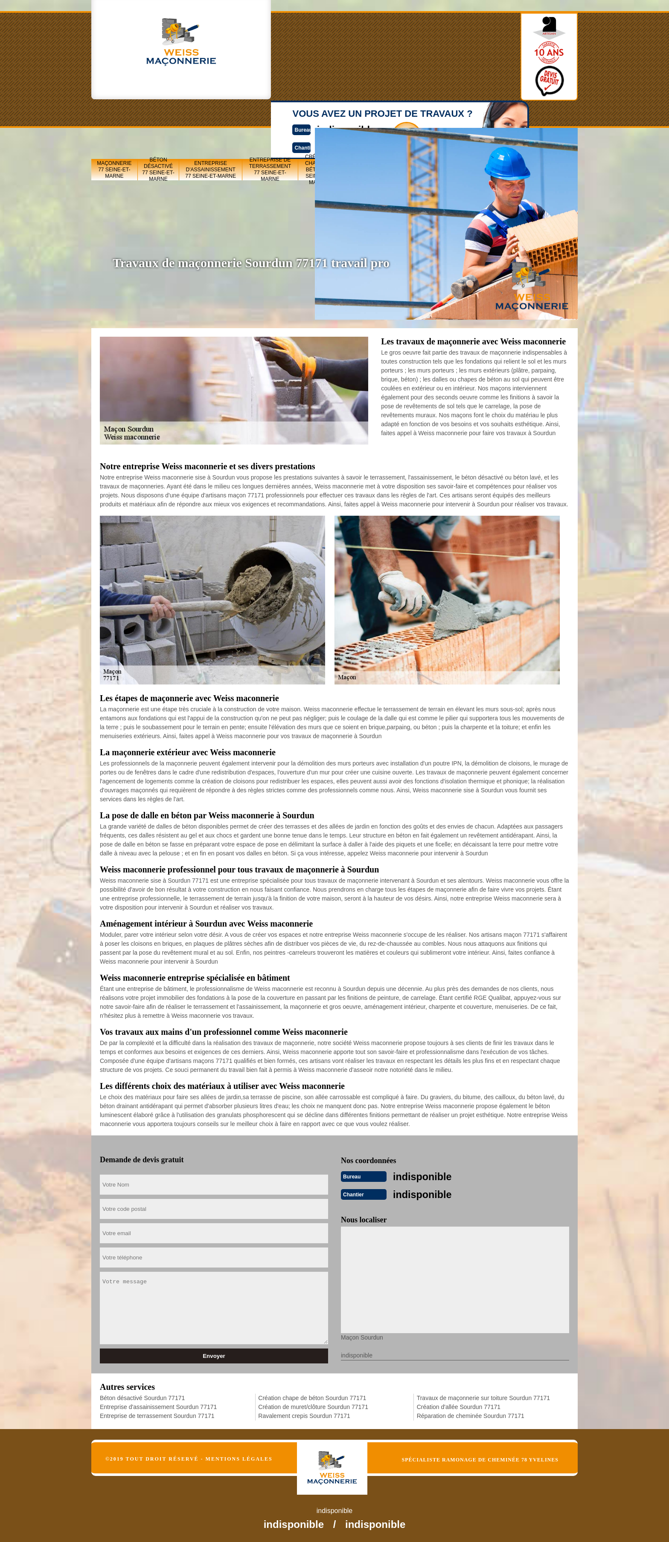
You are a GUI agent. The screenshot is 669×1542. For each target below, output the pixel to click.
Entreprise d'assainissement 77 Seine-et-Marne (210, 115)
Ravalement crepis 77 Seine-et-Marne (419, 115)
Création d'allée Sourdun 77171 (459, 1405)
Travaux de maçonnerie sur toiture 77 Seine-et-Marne (467, 115)
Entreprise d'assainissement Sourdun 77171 (158, 1405)
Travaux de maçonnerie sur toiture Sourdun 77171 (483, 1396)
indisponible (309, 45)
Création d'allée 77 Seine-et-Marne (512, 115)
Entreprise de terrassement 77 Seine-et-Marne (270, 115)
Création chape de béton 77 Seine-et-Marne (318, 115)
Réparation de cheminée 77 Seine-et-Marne (554, 115)
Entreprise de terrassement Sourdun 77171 (157, 1414)
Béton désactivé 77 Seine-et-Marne (158, 115)
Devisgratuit (374, 52)
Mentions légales (239, 1457)
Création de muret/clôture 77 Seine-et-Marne (367, 115)
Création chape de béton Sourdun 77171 (312, 1396)
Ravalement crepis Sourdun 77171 (304, 1414)
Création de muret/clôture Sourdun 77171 (313, 1405)
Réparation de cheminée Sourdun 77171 (470, 1414)
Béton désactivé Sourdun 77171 (142, 1396)
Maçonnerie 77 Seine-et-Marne (114, 115)
